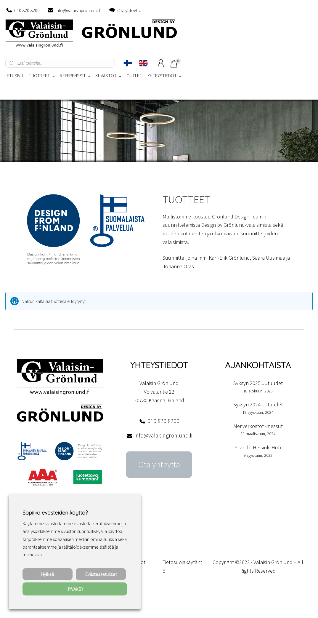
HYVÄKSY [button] (74, 589)
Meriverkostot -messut (258, 426)
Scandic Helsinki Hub (258, 447)
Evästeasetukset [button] (101, 574)
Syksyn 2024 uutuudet (258, 404)
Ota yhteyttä (129, 10)
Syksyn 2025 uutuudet (258, 383)
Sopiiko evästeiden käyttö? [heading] (55, 512)
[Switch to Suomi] (128, 63)
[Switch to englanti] (143, 63)
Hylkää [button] (47, 574)
